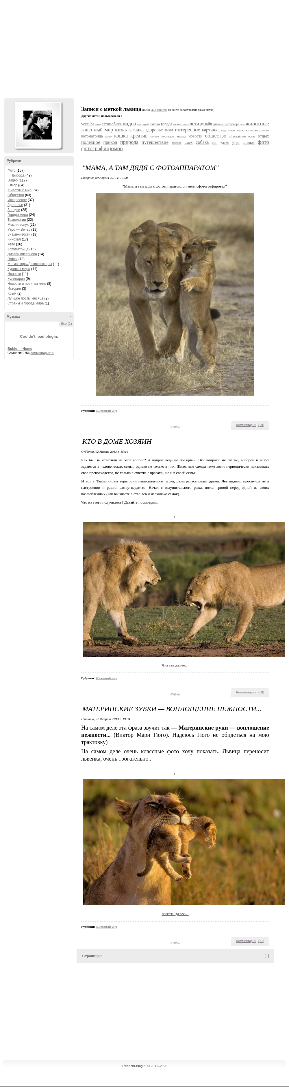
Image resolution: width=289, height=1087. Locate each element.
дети (194, 123)
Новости (14, 274)
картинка (210, 129)
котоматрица (92, 136)
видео (129, 123)
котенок (264, 130)
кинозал (252, 130)
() (261, 425)
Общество (16, 195)
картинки (228, 130)
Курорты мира (19, 269)
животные (257, 123)
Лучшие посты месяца (25, 298)
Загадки (14, 210)
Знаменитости (19, 234)
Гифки (12, 259)
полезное (90, 142)
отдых (263, 136)
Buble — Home (20, 349)
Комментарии (246, 425)
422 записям (159, 109)
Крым (12, 293)
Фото (12, 170)
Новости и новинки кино (27, 284)
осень (251, 136)
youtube (87, 124)
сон (214, 142)
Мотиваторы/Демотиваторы (30, 264)
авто (98, 124)
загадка (136, 130)
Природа (17, 175)
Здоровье (15, 205)
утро (235, 142)
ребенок (176, 142)
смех (188, 142)
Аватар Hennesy (38, 125)
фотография (95, 148)
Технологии (17, 220)
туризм (225, 142)
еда (242, 124)
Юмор (12, 185)
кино (240, 130)
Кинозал (14, 239)
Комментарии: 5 (42, 353)
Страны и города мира (26, 303)
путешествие (155, 142)
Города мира (18, 215)
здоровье (154, 129)
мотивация (167, 136)
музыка (181, 136)
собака (202, 142)
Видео (13, 180)
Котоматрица (18, 249)
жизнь (121, 129)
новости (195, 136)
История (14, 289)
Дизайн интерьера (22, 254)
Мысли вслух (18, 225)
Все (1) (66, 324)
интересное (187, 130)
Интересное (17, 200)
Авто (11, 244)
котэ (108, 136)
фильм (249, 142)
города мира (181, 124)
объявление (237, 136)
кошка (121, 136)
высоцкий (143, 124)
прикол (110, 142)
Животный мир (20, 190)
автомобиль (112, 124)
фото (263, 142)
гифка (155, 124)
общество (215, 136)
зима (168, 130)
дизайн (206, 124)
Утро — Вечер (19, 229)
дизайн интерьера (226, 124)
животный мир (97, 130)
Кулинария (16, 279)
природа (129, 142)
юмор (116, 148)
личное (154, 136)
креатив (138, 136)
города (166, 124)
